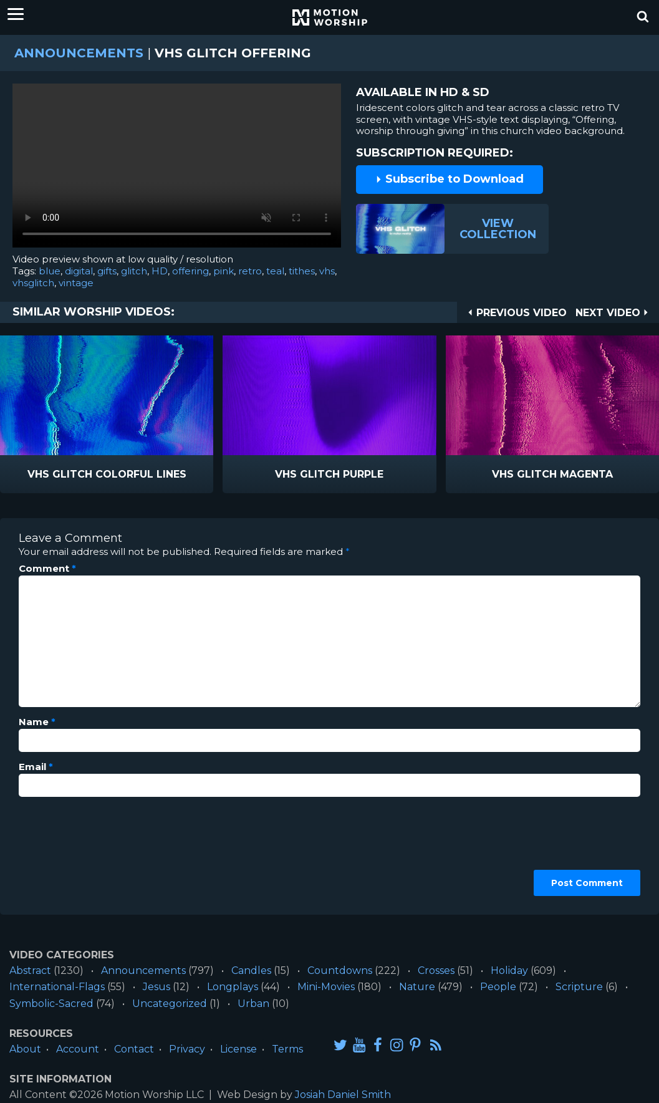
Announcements (78, 53)
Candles (251, 970)
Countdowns (339, 970)
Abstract (30, 970)
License (238, 1049)
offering (190, 271)
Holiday (509, 970)
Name (37, 722)
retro (250, 271)
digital (79, 271)
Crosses (436, 970)
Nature (417, 987)
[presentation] (70, 851)
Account (77, 1049)
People (498, 987)
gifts (107, 271)
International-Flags (57, 987)
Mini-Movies (326, 987)
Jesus (156, 987)
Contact (134, 1049)
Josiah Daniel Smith (343, 1095)
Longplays (232, 987)
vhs (327, 271)
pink (223, 271)
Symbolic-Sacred (51, 1003)
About (25, 1049)
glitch (134, 271)
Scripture (579, 987)
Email (36, 767)
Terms (287, 1049)
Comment (47, 568)
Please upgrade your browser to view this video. (176, 169)
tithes (302, 271)
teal (275, 271)
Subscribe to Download (449, 179)
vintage (76, 283)
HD (160, 271)
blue (49, 271)
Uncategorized (169, 1003)
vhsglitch (33, 283)
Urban (253, 1003)
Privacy (187, 1049)
